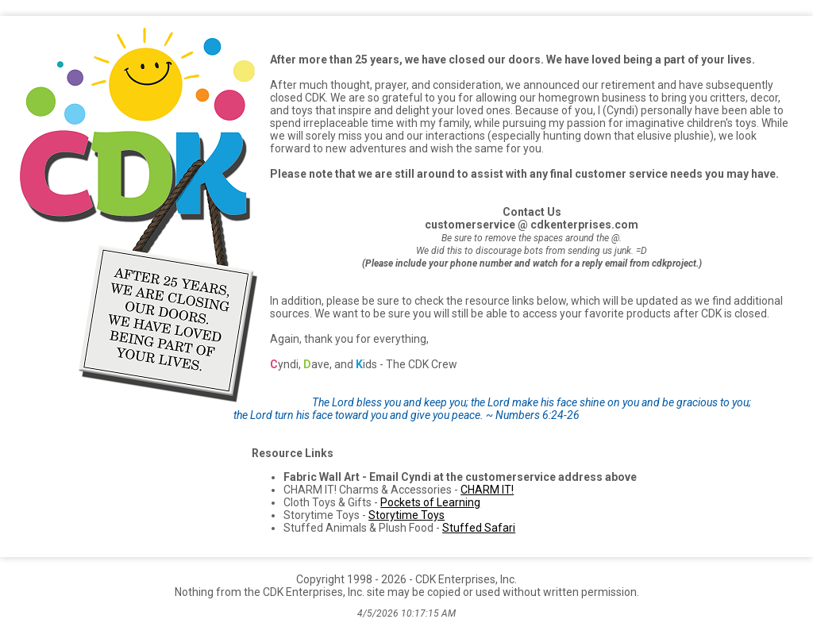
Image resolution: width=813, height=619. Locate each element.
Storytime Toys (406, 515)
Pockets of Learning (430, 502)
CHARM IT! (487, 489)
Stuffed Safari (478, 527)
